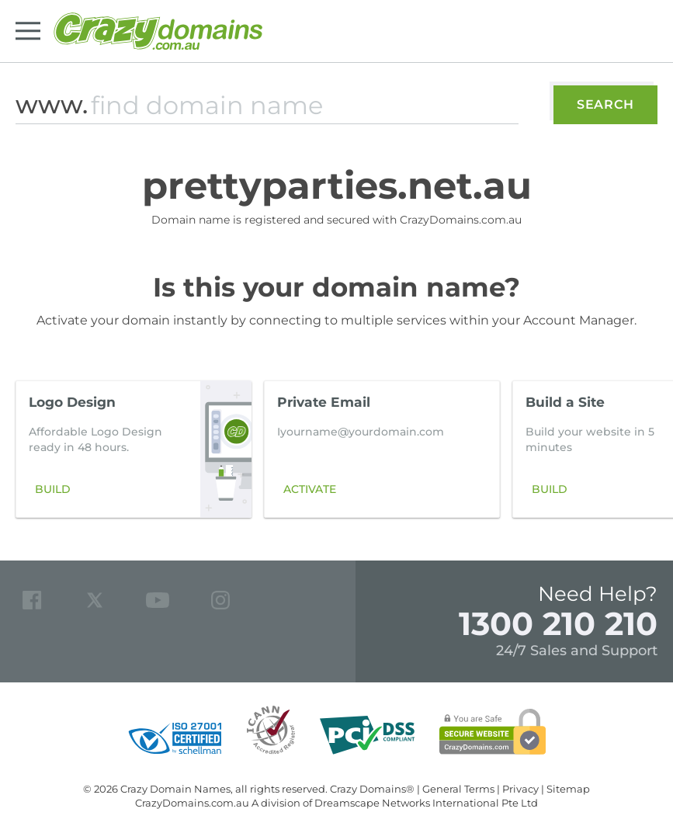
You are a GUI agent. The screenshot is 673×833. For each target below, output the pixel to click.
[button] (637, 448)
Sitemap (568, 789)
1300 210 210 (558, 623)
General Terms (458, 789)
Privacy (520, 789)
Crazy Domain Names (175, 789)
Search (605, 104)
